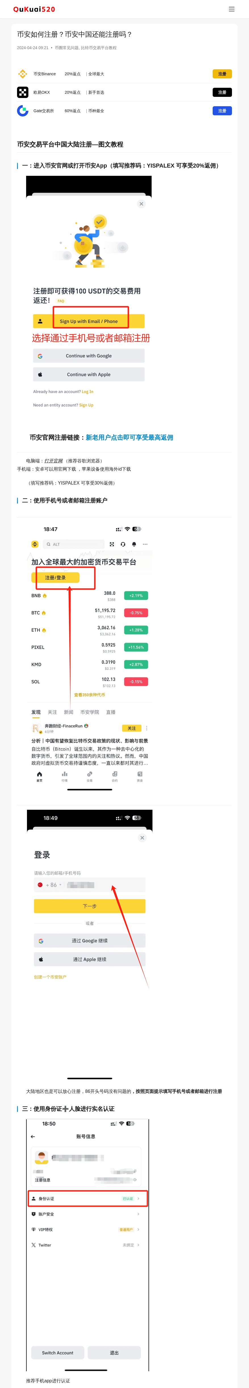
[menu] (232, 9)
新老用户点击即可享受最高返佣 (129, 437)
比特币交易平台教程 (99, 47)
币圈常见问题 (67, 47)
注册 (222, 74)
